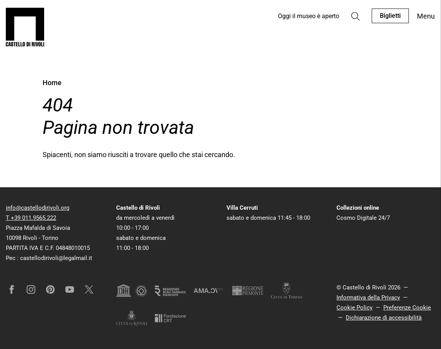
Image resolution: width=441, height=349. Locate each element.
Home (52, 83)
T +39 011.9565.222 (31, 217)
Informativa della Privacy (368, 297)
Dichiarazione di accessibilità (384, 317)
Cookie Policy (354, 307)
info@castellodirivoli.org (37, 207)
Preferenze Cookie (407, 307)
